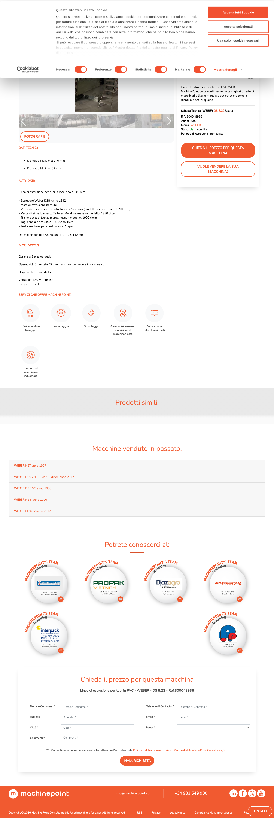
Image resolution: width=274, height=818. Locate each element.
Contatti (260, 811)
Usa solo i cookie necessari (238, 39)
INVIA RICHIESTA (137, 760)
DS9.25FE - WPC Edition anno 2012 (44, 477)
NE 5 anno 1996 (30, 499)
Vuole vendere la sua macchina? (218, 169)
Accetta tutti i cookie (238, 11)
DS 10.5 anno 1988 (32, 488)
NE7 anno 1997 (30, 465)
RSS (139, 813)
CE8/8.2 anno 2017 (32, 511)
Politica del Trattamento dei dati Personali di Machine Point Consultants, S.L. (180, 750)
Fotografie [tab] (34, 136)
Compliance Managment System (214, 813)
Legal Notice (177, 813)
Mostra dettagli (225, 68)
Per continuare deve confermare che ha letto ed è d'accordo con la (139, 750)
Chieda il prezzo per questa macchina (218, 150)
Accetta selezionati (238, 25)
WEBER (195, 125)
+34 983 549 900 (190, 793)
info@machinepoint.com (134, 793)
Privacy (156, 813)
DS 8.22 (219, 111)
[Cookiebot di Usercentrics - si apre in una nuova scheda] (27, 68)
